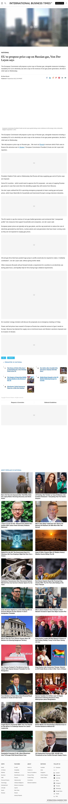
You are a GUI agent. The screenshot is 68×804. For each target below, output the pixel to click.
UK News (3, 770)
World (2, 767)
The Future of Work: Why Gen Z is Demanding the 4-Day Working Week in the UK (16, 369)
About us (29, 767)
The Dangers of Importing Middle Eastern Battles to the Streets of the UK (16, 378)
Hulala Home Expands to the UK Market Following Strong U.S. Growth (49, 378)
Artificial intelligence (18, 782)
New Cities (16, 790)
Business (3, 775)
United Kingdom (44, 775)
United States (44, 777)
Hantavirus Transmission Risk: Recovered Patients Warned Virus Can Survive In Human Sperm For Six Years (16, 582)
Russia (42, 144)
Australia (43, 767)
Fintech (16, 792)
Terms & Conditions (31, 772)
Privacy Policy (30, 775)
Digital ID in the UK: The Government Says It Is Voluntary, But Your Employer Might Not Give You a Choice (16, 554)
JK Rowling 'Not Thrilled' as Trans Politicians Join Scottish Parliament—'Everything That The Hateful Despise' (50, 496)
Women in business (18, 785)
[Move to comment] (65, 77)
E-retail (16, 767)
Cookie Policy (30, 777)
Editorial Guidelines (50, 402)
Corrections (30, 780)
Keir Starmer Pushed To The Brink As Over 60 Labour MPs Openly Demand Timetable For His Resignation (15, 668)
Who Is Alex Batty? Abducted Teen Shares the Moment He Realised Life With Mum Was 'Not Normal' (49, 525)
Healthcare (16, 772)
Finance (16, 777)
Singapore (43, 772)
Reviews (3, 792)
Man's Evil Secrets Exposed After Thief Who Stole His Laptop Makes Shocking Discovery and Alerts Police (16, 496)
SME (2, 777)
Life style (3, 787)
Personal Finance (5, 780)
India (42, 770)
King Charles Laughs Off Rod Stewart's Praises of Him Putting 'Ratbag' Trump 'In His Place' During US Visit (50, 640)
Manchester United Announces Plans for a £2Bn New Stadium (16, 387)
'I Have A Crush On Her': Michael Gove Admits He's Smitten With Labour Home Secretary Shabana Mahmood (16, 525)
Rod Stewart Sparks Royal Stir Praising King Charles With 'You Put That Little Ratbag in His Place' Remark (49, 582)
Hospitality (16, 770)
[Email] (62, 77)
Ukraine (21, 147)
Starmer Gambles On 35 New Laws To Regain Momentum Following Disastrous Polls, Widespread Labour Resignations (49, 697)
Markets (3, 772)
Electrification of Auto (19, 775)
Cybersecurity (17, 780)
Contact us (29, 770)
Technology (3, 782)
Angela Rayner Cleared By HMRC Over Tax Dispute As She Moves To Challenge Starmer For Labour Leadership (16, 726)
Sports (2, 790)
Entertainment (4, 785)
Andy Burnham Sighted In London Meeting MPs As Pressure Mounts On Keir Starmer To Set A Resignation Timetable (16, 611)
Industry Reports (18, 795)
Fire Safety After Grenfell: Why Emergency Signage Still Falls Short (49, 369)
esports (16, 787)
